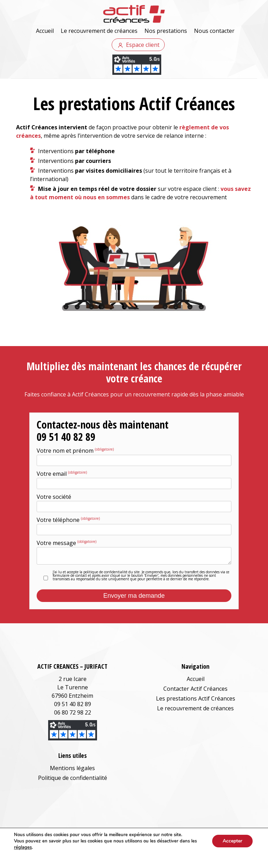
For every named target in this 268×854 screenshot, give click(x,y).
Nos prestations (165, 31)
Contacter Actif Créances (195, 688)
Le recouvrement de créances (99, 31)
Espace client (142, 45)
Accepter (232, 841)
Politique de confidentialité (72, 778)
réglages (23, 847)
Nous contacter (214, 31)
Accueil (45, 31)
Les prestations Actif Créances (195, 698)
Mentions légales (72, 768)
